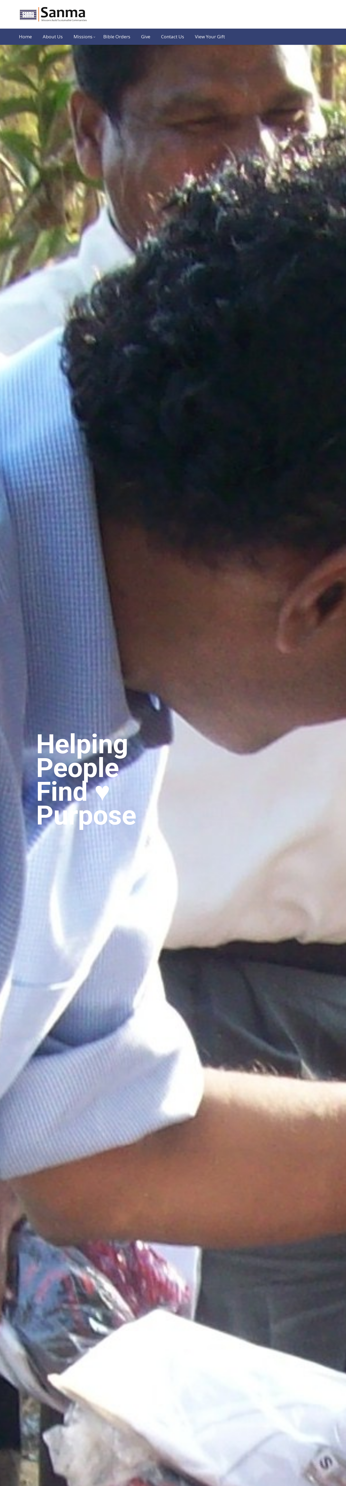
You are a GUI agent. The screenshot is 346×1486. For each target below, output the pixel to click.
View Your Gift (210, 36)
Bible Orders (116, 36)
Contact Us (172, 36)
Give (145, 36)
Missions (83, 36)
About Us (53, 36)
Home (25, 36)
